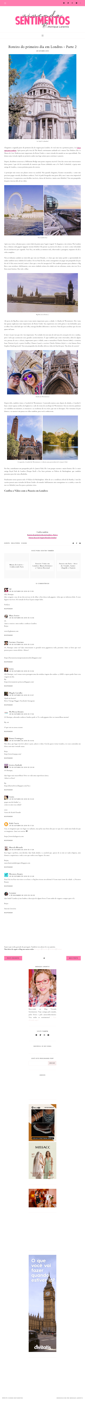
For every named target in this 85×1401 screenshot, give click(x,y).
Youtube (45, 949)
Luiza (11, 669)
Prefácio (7, 605)
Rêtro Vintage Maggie (11, 701)
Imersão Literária (10, 909)
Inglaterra (15, 543)
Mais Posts (73, 958)
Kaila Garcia (14, 823)
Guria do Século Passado (12, 812)
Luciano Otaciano (16, 642)
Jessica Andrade (15, 765)
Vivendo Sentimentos (15, 1398)
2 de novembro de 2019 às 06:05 (22, 895)
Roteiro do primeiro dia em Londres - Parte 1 (42, 535)
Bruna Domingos (16, 738)
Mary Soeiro (14, 615)
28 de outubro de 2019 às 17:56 (21, 714)
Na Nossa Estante (16, 712)
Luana (11, 797)
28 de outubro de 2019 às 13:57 (21, 695)
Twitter (59, 949)
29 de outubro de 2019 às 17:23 (21, 825)
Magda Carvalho (15, 693)
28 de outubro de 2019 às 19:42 (21, 741)
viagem (24, 543)
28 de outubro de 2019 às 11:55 (21, 591)
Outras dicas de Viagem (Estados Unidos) (42, 538)
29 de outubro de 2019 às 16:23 (21, 799)
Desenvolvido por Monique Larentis (70, 1398)
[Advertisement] (42, 1231)
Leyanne (12, 893)
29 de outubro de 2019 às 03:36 (21, 767)
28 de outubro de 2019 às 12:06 (21, 618)
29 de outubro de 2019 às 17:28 (21, 850)
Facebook (23, 701)
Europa (7, 543)
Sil (10, 589)
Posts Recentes (13, 958)
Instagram (31, 701)
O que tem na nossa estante (13, 727)
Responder (8, 609)
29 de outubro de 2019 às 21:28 (21, 876)
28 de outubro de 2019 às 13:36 (21, 671)
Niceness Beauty (16, 874)
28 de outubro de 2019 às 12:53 (21, 644)
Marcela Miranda (16, 847)
